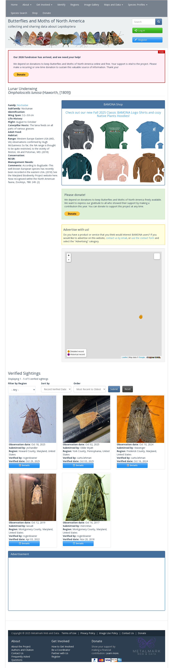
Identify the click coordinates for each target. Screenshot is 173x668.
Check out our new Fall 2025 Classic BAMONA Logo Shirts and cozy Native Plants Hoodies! (113, 114)
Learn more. (112, 653)
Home (14, 4)
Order (77, 383)
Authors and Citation (22, 649)
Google (142, 357)
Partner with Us (59, 653)
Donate (47, 13)
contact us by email (116, 238)
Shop (35, 13)
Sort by (45, 383)
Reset (128, 389)
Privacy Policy (87, 633)
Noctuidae (22, 105)
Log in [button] (140, 30)
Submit (114, 389)
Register (55, 656)
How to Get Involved (62, 646)
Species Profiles (137, 4)
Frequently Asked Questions (20, 658)
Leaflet (124, 357)
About (27, 4)
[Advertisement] (86, 583)
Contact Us (128, 633)
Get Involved (44, 4)
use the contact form (142, 238)
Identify (61, 4)
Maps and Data (113, 4)
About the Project (21, 646)
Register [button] (141, 39)
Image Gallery (91, 4)
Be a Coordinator (60, 649)
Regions (74, 4)
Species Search (19, 13)
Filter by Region (17, 383)
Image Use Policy (108, 633)
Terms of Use (69, 633)
